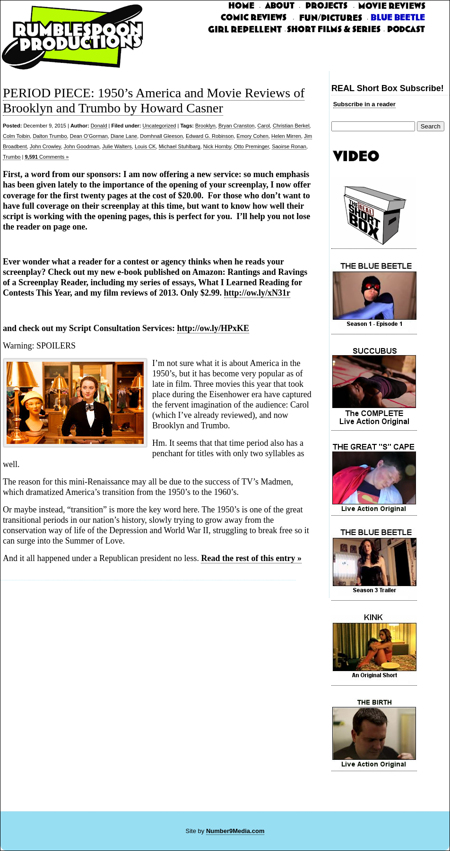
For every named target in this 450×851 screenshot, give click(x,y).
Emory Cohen (252, 136)
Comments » (47, 157)
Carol (264, 125)
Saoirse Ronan (289, 146)
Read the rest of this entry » (251, 558)
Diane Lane (124, 136)
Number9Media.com (235, 830)
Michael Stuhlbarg (179, 146)
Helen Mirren (286, 136)
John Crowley (45, 146)
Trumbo (12, 157)
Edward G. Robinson (210, 136)
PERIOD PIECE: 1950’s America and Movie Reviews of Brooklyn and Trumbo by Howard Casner (153, 100)
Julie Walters (117, 146)
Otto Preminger (251, 146)
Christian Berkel (291, 125)
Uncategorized (159, 125)
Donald (99, 125)
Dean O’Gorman (89, 136)
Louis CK (145, 146)
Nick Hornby (217, 146)
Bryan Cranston (236, 125)
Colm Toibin (16, 136)
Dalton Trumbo (50, 136)
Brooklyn (205, 125)
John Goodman (81, 146)
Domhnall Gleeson (161, 136)
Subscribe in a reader (364, 104)
